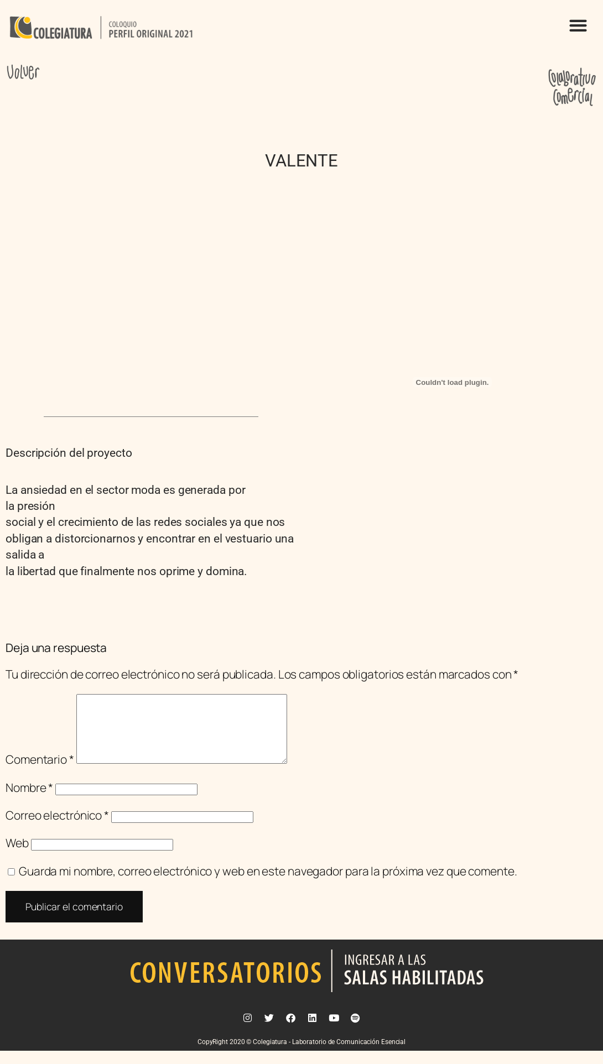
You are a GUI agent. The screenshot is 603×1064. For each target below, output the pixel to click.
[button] (578, 25)
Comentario (40, 772)
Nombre (29, 801)
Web (17, 856)
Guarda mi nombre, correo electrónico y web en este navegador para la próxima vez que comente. (268, 884)
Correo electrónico (57, 828)
